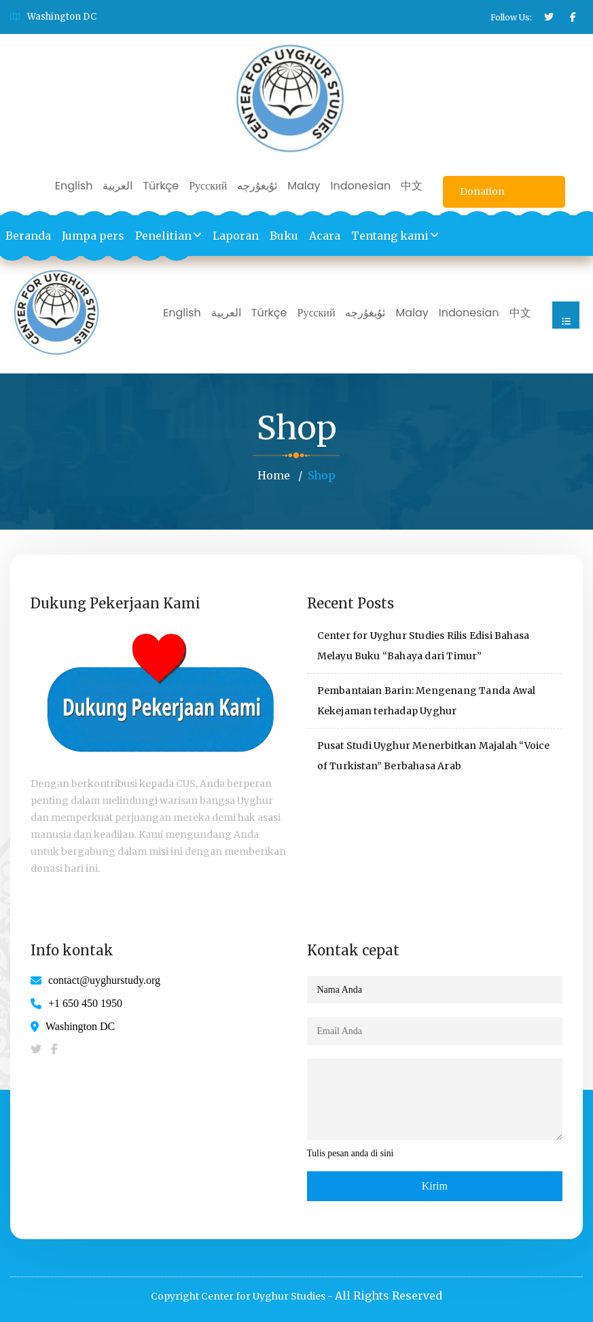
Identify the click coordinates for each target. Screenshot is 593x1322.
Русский (208, 186)
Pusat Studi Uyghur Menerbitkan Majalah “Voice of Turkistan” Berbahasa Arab (433, 755)
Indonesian (361, 186)
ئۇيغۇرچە (257, 186)
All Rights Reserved (388, 1295)
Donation (482, 191)
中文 (412, 186)
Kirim (435, 1186)
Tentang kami (390, 235)
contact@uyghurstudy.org (104, 980)
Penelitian (163, 235)
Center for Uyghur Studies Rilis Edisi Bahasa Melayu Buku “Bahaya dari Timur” (423, 645)
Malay (303, 186)
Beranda (28, 235)
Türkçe (161, 186)
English (74, 186)
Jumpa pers (93, 235)
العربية (117, 186)
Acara (324, 235)
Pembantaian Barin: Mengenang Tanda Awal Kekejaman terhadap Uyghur (426, 700)
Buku (284, 235)
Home (273, 475)
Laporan (236, 235)
